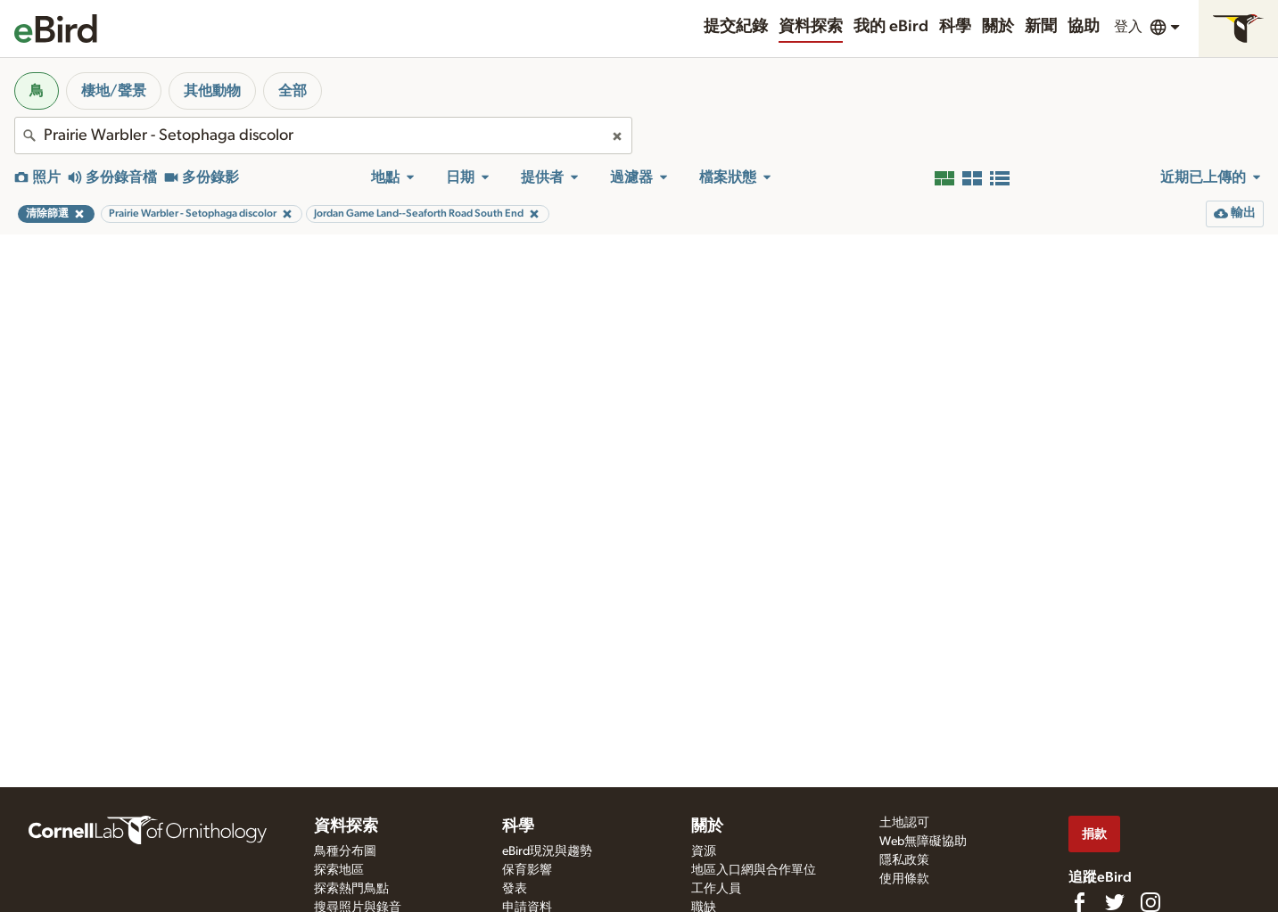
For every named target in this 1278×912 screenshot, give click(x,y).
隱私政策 (904, 860)
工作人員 (716, 889)
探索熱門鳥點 (351, 889)
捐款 (1094, 834)
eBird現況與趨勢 (547, 851)
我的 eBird (890, 27)
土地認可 (904, 823)
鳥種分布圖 (345, 851)
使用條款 (904, 879)
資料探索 (811, 27)
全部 (292, 91)
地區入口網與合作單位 (753, 870)
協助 (1084, 27)
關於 (998, 27)
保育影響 (527, 870)
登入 (1128, 27)
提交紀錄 (736, 27)
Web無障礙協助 (923, 841)
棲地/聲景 (113, 91)
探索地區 (339, 870)
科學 (955, 27)
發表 (514, 889)
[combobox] (323, 135)
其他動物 (212, 91)
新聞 (1041, 27)
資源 (703, 851)
